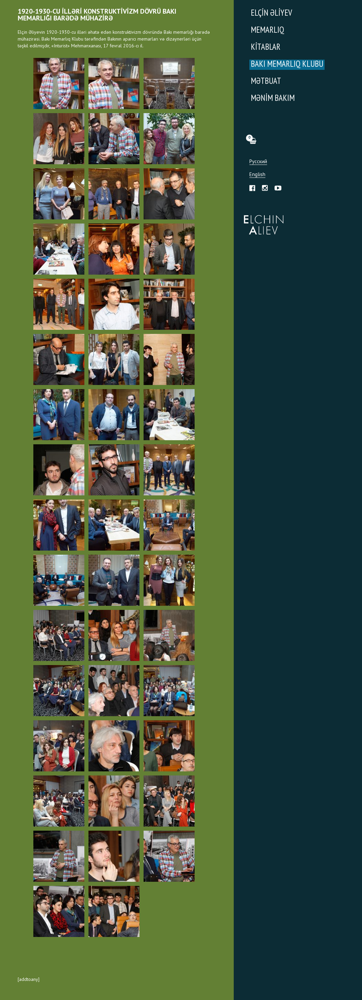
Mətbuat (266, 81)
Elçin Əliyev (271, 13)
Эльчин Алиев (262, 221)
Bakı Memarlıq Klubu (287, 64)
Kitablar (265, 47)
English (257, 174)
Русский (258, 161)
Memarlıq (267, 30)
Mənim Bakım (273, 98)
